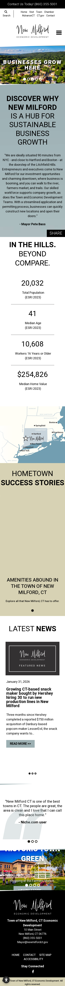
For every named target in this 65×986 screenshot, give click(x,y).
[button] (1, 65)
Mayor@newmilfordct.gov (32, 942)
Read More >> (20, 743)
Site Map (45, 955)
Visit (31, 12)
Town (39, 12)
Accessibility (33, 959)
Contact (50, 15)
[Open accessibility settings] (6, 979)
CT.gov (40, 15)
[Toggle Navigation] (59, 32)
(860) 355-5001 (46, 4)
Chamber (49, 12)
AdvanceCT (28, 15)
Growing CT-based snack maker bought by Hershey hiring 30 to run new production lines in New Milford (29, 697)
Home (24, 12)
